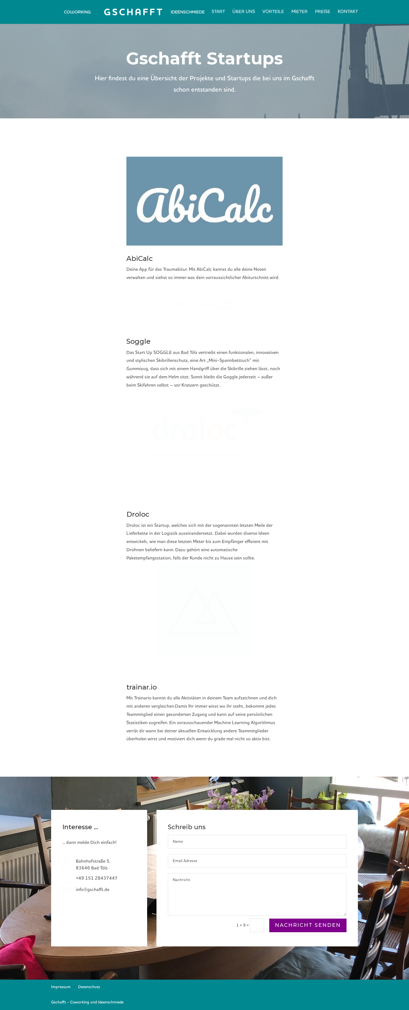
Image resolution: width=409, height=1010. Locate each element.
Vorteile (273, 12)
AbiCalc (139, 258)
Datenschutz (89, 987)
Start (218, 12)
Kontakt (348, 12)
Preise (322, 12)
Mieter (299, 12)
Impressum (61, 987)
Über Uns (243, 12)
